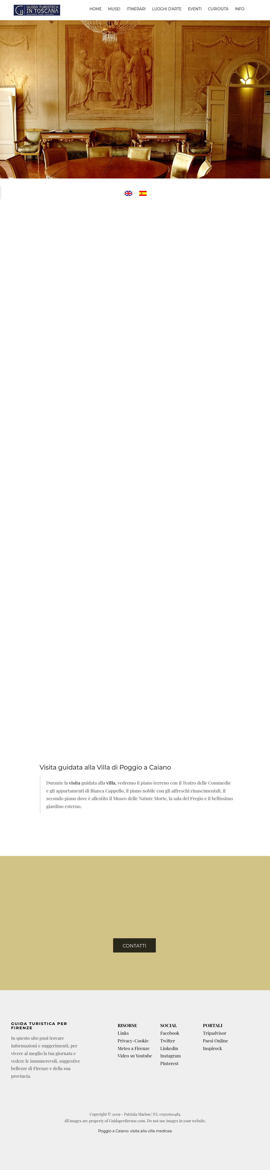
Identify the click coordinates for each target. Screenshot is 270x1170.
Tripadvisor (214, 1033)
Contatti (134, 946)
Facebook (169, 1033)
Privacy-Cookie (133, 1040)
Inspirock (212, 1048)
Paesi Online (215, 1040)
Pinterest (169, 1063)
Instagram (170, 1055)
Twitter (167, 1040)
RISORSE (127, 1025)
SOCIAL (168, 1025)
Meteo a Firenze (134, 1048)
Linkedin (169, 1048)
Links (123, 1033)
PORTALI (212, 1025)
